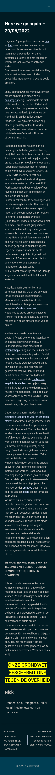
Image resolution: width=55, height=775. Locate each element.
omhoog (27, 487)
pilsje (26, 491)
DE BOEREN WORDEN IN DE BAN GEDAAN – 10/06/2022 (14, 739)
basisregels (11, 100)
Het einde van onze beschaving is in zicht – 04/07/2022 (41, 737)
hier (47, 41)
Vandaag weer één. (27, 308)
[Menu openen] (48, 6)
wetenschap (12, 350)
